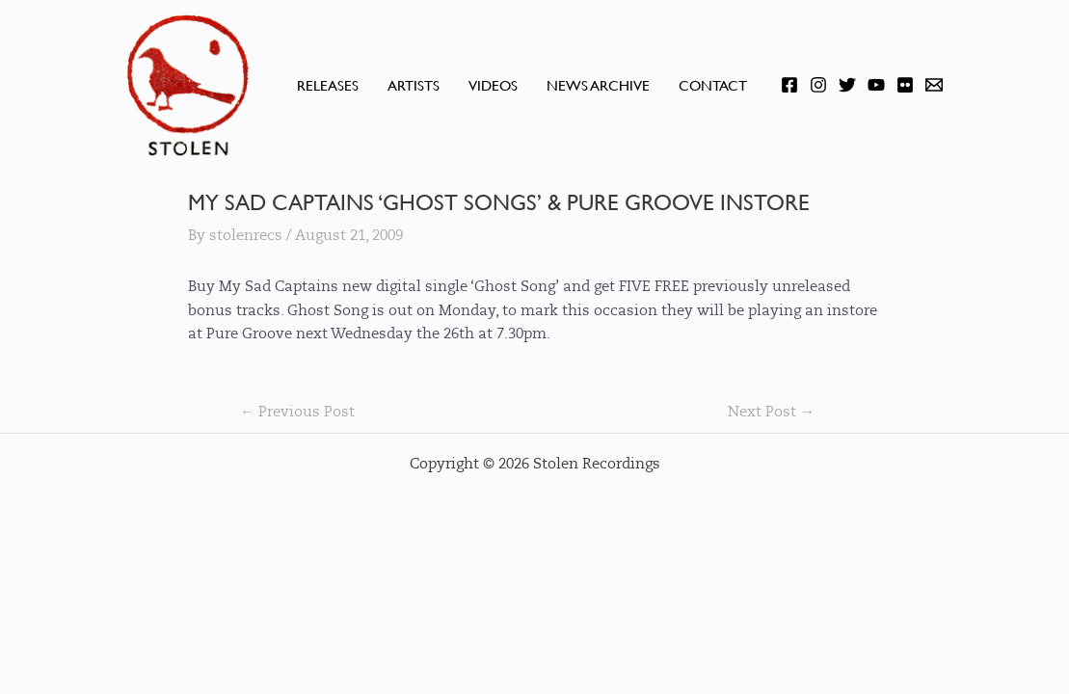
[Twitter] (847, 84)
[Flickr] (905, 84)
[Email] (934, 84)
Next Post (771, 412)
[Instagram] (818, 84)
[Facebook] (789, 84)
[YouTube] (876, 84)
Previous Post (297, 412)
